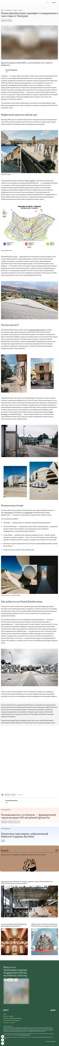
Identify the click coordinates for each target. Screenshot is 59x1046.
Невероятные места (14, 822)
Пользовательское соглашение (11, 1020)
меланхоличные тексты (36, 330)
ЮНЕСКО (34, 929)
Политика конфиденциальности (12, 1018)
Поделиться (2, 1036)
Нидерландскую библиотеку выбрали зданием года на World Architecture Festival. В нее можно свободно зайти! (27, 882)
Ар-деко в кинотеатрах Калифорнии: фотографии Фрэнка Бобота (14, 925)
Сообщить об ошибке (9, 1022)
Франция (4, 822)
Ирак (3, 841)
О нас (4, 1014)
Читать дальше (5, 809)
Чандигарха (9, 513)
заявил (32, 181)
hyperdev (53, 1041)
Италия (20, 10)
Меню (54, 2)
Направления (8, 10)
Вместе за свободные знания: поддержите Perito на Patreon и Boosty (15, 971)
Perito (2, 10)
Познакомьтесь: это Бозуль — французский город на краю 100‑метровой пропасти (28, 816)
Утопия (9, 20)
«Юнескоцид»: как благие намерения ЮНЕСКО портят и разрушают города (44, 925)
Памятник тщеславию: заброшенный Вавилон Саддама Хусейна (24, 835)
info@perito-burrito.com (24, 1035)
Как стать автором (8, 1016)
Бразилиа (28, 513)
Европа (15, 10)
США (3, 929)
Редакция (10, 980)
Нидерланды (8, 887)
